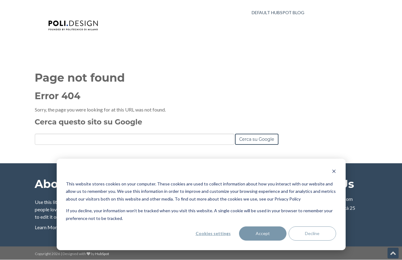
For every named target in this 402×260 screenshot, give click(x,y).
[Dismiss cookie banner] (334, 172)
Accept (263, 233)
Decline (312, 233)
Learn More (47, 227)
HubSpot (102, 253)
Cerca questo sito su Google (88, 121)
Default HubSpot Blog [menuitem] (278, 12)
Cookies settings (213, 233)
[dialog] (201, 204)
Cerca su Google (256, 139)
